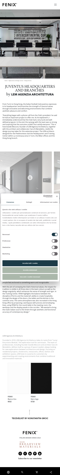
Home (6, 80)
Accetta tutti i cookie (30, 263)
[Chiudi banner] (57, 196)
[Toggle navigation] (55, 5)
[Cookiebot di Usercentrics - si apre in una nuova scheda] (43, 196)
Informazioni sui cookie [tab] (49, 202)
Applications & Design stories (16, 80)
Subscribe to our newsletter (30, 458)
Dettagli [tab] (29, 202)
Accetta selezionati (30, 270)
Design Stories (28, 80)
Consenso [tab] (10, 202)
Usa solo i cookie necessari (30, 277)
